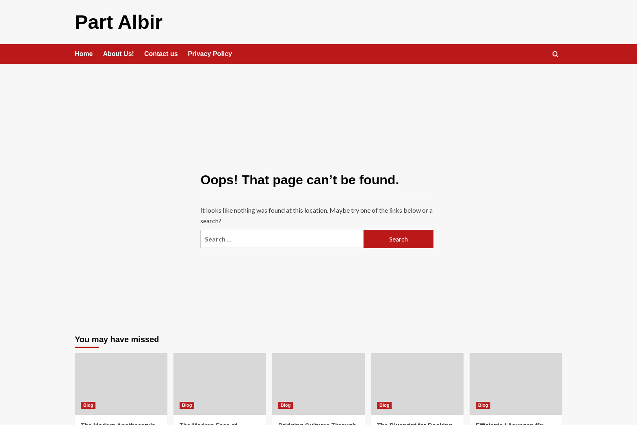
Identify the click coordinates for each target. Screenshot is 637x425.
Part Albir (118, 21)
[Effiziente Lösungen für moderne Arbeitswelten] (516, 383)
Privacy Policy (210, 53)
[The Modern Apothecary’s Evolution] (121, 383)
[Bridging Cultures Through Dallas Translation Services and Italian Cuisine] (318, 383)
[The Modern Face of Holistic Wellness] (219, 383)
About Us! (118, 53)
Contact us (161, 53)
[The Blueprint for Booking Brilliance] (417, 383)
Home (84, 53)
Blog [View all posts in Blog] (88, 404)
